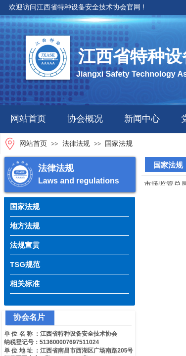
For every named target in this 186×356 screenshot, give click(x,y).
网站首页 (28, 119)
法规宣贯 (25, 245)
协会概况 (85, 119)
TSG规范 (25, 264)
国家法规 (119, 143)
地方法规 (25, 226)
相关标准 (25, 283)
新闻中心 (142, 119)
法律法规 (76, 143)
